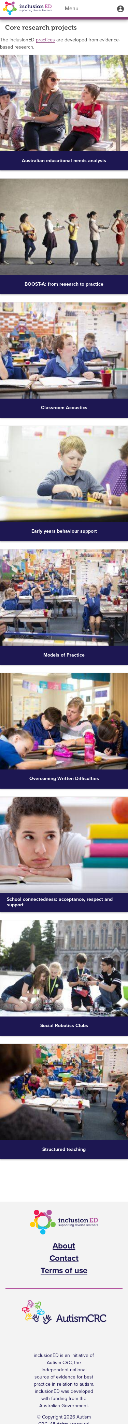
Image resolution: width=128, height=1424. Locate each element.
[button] (120, 8)
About (64, 1246)
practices (45, 40)
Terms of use (64, 1271)
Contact (64, 1258)
